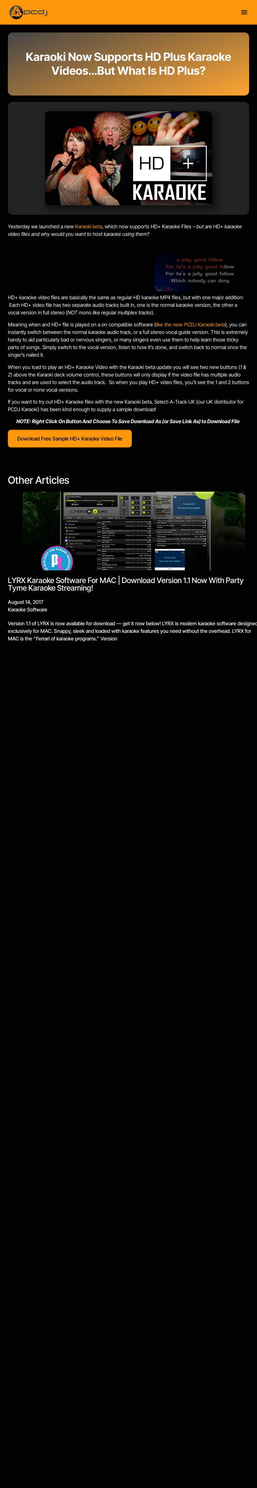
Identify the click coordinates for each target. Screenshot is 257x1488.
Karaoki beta (88, 226)
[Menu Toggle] (244, 12)
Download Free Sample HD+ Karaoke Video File (69, 438)
